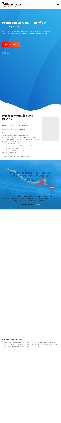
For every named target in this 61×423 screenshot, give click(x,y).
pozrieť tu (38, 204)
